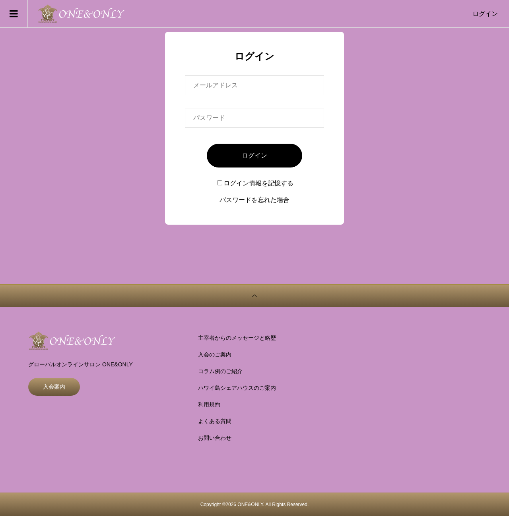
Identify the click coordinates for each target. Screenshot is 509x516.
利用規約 (209, 404)
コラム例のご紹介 (220, 371)
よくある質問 (214, 421)
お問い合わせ (214, 438)
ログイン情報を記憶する (255, 183)
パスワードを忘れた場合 (254, 199)
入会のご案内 (214, 354)
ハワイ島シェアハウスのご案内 (237, 388)
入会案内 (54, 386)
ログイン (485, 13)
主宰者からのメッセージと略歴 (237, 338)
